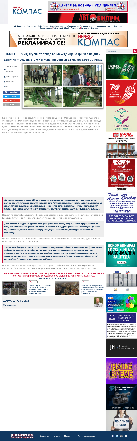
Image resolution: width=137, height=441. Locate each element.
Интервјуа (85, 28)
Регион (21, 26)
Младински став (105, 26)
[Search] (135, 51)
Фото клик (118, 26)
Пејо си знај (58, 28)
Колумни (94, 28)
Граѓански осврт (88, 26)
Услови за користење (86, 436)
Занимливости (46, 28)
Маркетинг (68, 436)
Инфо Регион (43, 26)
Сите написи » (9, 305)
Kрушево (33, 282)
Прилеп (8, 67)
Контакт (56, 436)
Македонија (31, 26)
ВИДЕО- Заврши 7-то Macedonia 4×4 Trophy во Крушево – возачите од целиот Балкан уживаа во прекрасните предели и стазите (40, 289)
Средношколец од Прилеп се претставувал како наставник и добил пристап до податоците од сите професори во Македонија (92, 289)
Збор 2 (66, 28)
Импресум (44, 436)
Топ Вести (9, 72)
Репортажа (75, 28)
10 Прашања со (72, 26)
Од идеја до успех (57, 26)
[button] (11, 92)
